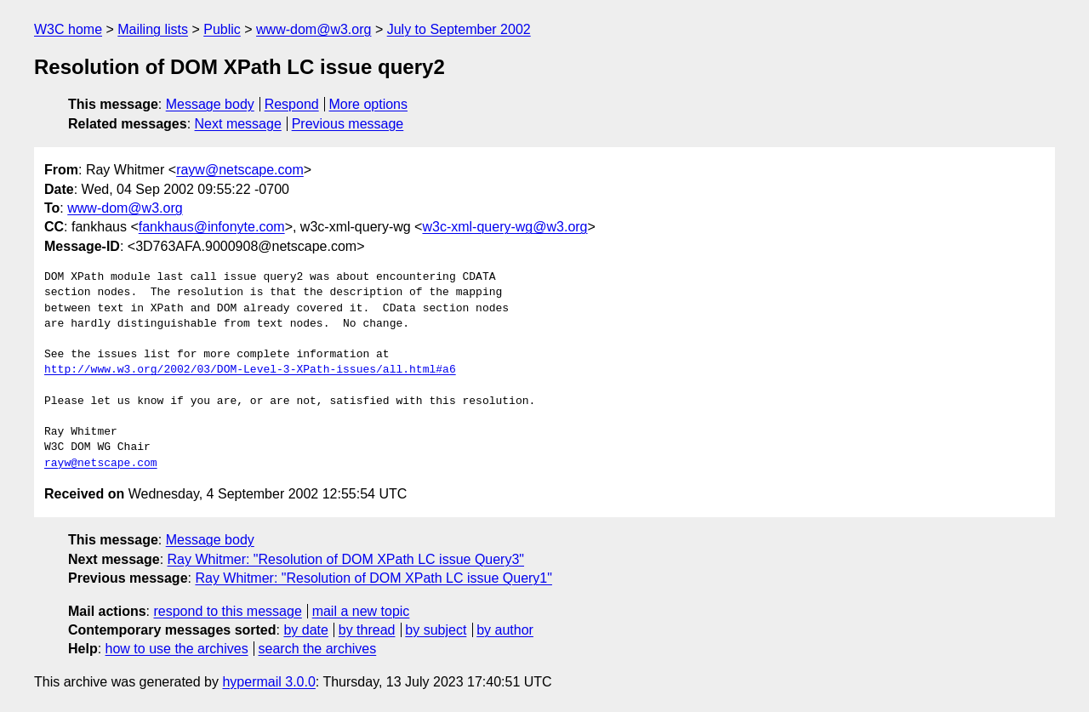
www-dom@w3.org (313, 29)
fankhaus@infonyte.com (212, 226)
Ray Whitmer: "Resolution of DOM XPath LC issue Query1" (373, 578)
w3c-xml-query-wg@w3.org (504, 226)
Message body (210, 104)
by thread (367, 630)
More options (368, 104)
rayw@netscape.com (240, 169)
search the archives (318, 648)
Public (222, 29)
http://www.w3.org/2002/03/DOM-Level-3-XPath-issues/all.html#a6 (250, 370)
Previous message (348, 124)
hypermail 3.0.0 (268, 682)
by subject (435, 630)
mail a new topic (361, 611)
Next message (238, 124)
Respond (292, 104)
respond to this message (227, 611)
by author (504, 630)
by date (305, 630)
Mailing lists (152, 29)
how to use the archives (176, 648)
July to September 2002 (459, 29)
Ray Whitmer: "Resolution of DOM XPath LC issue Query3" (346, 559)
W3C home (68, 29)
